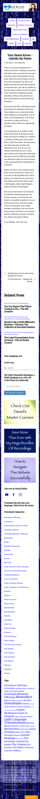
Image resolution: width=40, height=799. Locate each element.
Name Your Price (20, 30)
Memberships (9, 612)
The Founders (9, 657)
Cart (19, 44)
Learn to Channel (20, 34)
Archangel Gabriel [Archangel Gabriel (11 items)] (16, 691)
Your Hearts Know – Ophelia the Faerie (19, 57)
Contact (28, 44)
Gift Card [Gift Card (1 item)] (31, 704)
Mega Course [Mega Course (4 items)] (30, 726)
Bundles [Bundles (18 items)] (27, 700)
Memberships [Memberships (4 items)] (24, 729)
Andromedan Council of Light (16, 526)
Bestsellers (8, 538)
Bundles (7, 550)
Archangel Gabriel (11, 530)
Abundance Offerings (12, 517)
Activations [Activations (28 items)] (9, 688)
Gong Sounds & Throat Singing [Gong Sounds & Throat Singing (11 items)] (17, 707)
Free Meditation (12, 39)
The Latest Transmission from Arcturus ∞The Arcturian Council (19, 340)
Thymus (7, 665)
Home (12, 20)
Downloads (8, 554)
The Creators (23, 303)
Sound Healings (10, 636)
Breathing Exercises (12, 546)
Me (33, 39)
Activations (8, 522)
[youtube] (7, 495)
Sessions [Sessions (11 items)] (17, 735)
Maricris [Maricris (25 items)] (8, 726)
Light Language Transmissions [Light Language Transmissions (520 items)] (15, 721)
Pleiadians (8, 620)
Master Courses (25, 25)
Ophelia (7, 616)
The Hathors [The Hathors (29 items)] (19, 747)
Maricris (7, 595)
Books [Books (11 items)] (6, 700)
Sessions (11, 25)
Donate (26, 39)
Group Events (24, 20)
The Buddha (9, 649)
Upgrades (8, 669)
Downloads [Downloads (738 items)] (12, 703)
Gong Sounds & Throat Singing (16, 567)
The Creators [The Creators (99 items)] (19, 744)
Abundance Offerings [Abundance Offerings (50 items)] (15, 685)
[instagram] (21, 495)
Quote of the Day (10, 303)
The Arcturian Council (13, 645)
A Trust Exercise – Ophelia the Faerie (20, 280)
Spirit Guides (9, 641)
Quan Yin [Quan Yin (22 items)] (20, 732)
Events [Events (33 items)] (25, 703)
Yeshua (7, 673)
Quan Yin (7, 624)
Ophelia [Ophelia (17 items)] (32, 729)
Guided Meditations (11, 575)
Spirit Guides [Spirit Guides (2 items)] (20, 738)
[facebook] (14, 495)
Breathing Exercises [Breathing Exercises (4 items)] (16, 700)
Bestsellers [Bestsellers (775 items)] (24, 697)
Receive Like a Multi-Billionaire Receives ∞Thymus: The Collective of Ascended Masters (19, 324)
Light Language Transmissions (16, 587)
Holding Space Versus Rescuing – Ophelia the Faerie (21, 274)
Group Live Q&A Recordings (15, 571)
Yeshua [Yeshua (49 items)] (17, 750)
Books (11, 44)
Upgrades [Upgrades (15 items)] (8, 751)
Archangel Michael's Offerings (16, 534)
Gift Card (7, 563)
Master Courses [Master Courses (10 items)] (19, 726)
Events (6, 558)
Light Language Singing (13, 583)
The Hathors (9, 661)
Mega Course (9, 604)
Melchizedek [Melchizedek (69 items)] (11, 728)
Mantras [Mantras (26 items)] (30, 723)
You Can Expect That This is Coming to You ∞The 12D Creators (17, 309)
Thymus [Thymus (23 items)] (29, 747)
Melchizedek (9, 608)
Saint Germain (9, 628)
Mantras (7, 591)
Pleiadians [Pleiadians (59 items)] (9, 732)
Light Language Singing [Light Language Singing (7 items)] (23, 716)
